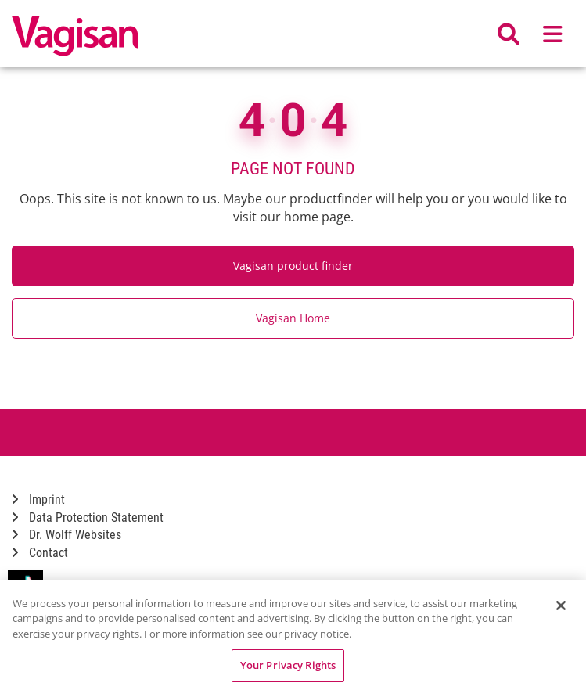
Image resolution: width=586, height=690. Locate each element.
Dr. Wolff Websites (66, 534)
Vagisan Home (293, 318)
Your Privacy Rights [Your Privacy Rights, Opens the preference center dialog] (288, 665)
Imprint (38, 499)
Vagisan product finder (293, 265)
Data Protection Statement (88, 517)
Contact (40, 552)
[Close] (561, 605)
